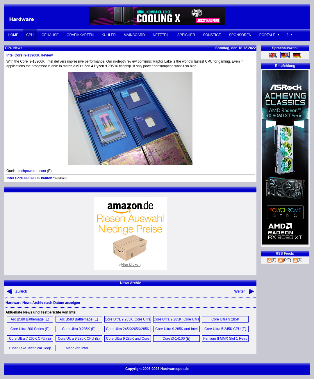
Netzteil (161, 35)
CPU (29, 35)
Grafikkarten (80, 35)
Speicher (186, 35)
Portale (267, 35)
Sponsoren (240, 35)
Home (13, 35)
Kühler (109, 35)
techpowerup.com (32, 171)
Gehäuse (50, 35)
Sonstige (212, 35)
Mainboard (134, 35)
